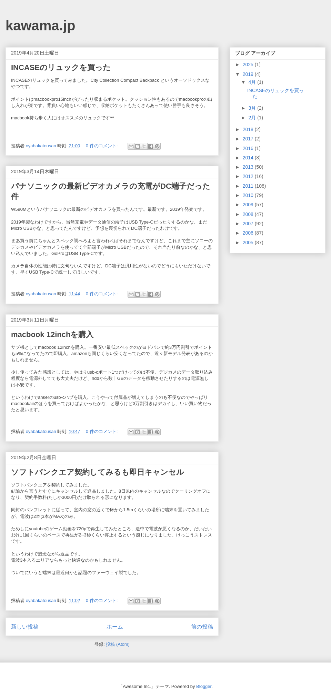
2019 (249, 74)
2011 (249, 186)
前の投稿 (202, 627)
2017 (249, 138)
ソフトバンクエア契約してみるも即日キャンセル (97, 472)
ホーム (115, 627)
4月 (252, 82)
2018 (249, 129)
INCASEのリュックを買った (61, 67)
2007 (249, 223)
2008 (249, 214)
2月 (252, 117)
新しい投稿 (25, 627)
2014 (249, 157)
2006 (249, 233)
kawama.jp (40, 25)
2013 (249, 167)
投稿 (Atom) (118, 644)
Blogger (203, 686)
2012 (249, 176)
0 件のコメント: (102, 145)
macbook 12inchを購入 (52, 334)
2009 (249, 204)
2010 (249, 195)
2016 (249, 148)
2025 (249, 64)
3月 (252, 108)
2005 (249, 242)
